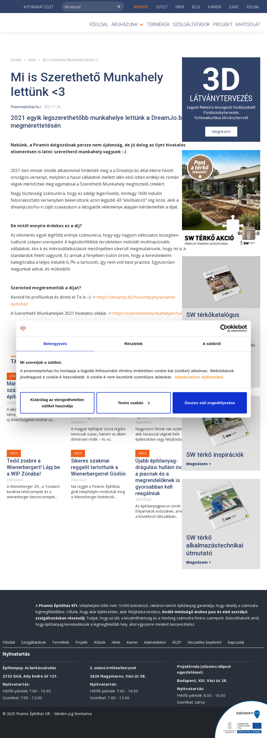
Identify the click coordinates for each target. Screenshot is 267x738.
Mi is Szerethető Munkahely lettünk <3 (70, 60)
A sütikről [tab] (212, 343)
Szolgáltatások (191, 24)
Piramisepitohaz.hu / (26, 107)
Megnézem (221, 131)
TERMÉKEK (158, 24)
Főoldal (98, 24)
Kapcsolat (247, 24)
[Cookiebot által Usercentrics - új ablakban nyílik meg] (224, 328)
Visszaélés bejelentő (204, 642)
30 (58, 107)
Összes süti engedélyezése (210, 402)
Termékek (60, 642)
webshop (141, 7)
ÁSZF (176, 642)
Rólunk (99, 642)
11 (54, 107)
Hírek (179, 7)
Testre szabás (134, 402)
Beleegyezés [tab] (55, 343)
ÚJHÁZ (234, 7)
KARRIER (214, 7)
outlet (162, 7)
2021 (47, 107)
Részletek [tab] (133, 343)
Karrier (132, 642)
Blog (196, 7)
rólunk (253, 7)
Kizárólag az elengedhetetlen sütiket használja (57, 402)
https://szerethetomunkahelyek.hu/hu (149, 313)
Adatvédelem (155, 642)
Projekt (223, 24)
